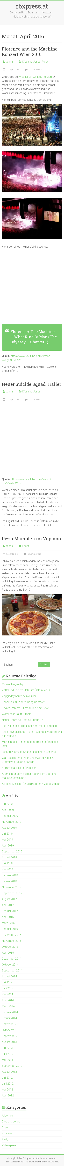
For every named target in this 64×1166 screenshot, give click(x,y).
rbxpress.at (32, 6)
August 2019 (9, 827)
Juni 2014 (7, 988)
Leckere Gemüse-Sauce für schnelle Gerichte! (29, 751)
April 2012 (8, 1095)
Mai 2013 (7, 1059)
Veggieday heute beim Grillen (19, 696)
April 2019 (8, 845)
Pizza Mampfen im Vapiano (31, 538)
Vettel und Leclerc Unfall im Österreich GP (26, 690)
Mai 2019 (7, 839)
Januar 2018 (9, 881)
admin (9, 61)
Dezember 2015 (11, 934)
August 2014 (9, 976)
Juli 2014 (7, 982)
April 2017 (8, 905)
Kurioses (7, 1133)
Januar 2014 (9, 1018)
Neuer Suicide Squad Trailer (31, 384)
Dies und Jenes (31, 61)
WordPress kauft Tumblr (16, 714)
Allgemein (7, 1115)
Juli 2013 (7, 1048)
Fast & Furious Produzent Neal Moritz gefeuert (29, 725)
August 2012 (9, 1071)
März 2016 (8, 923)
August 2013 (9, 1042)
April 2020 (8, 809)
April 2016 (8, 917)
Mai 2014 (7, 994)
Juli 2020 (7, 804)
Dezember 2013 (11, 1024)
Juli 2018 (7, 863)
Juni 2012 (7, 1083)
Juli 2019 (7, 833)
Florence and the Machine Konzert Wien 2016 (30, 51)
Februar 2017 (10, 911)
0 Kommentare (33, 70)
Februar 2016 (10, 928)
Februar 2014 (10, 1012)
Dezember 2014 (11, 958)
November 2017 (12, 887)
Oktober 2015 (10, 946)
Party (45, 61)
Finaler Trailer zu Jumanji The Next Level (25, 708)
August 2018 (9, 857)
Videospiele (9, 1145)
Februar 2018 (10, 875)
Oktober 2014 (10, 964)
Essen (26, 546)
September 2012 (12, 1065)
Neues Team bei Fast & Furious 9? (22, 720)
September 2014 (12, 970)
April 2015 (8, 952)
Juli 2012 (7, 1077)
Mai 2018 (7, 869)
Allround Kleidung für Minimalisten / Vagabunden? (31, 783)
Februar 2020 (10, 815)
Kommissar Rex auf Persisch (19, 767)
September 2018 (12, 851)
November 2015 (12, 940)
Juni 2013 (7, 1053)
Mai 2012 (7, 1089)
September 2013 (12, 1036)
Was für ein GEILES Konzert (35, 76)
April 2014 (8, 1000)
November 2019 (12, 821)
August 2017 (9, 899)
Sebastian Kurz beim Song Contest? (23, 702)
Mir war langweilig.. (13, 684)
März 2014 (8, 1006)
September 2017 (12, 893)
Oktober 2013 (10, 1030)
